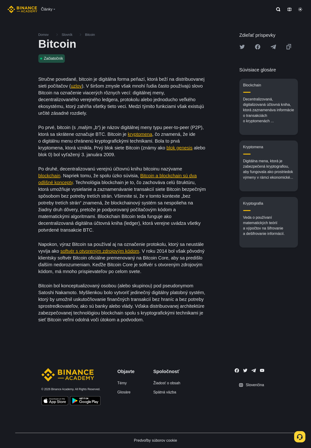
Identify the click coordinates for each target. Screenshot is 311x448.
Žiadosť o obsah (166, 383)
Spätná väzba (164, 392)
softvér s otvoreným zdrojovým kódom (99, 251)
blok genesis (180, 147)
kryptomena (140, 134)
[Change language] (289, 9)
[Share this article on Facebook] (257, 47)
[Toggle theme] (300, 9)
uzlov (76, 86)
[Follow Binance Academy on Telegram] (253, 370)
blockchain (49, 175)
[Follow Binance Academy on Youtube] (262, 370)
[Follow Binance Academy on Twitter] (245, 370)
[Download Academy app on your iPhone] (54, 401)
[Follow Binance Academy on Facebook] (236, 370)
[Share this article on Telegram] (273, 47)
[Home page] (22, 9)
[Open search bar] (277, 9)
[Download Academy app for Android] (85, 401)
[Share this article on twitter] (242, 47)
